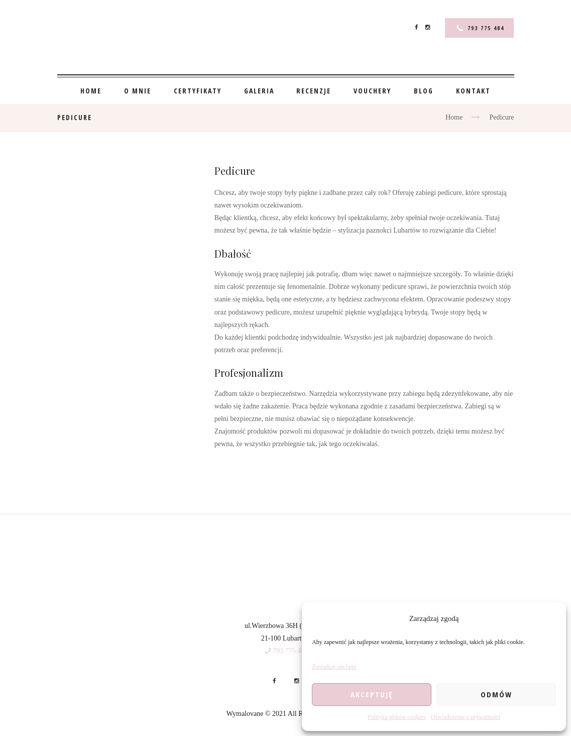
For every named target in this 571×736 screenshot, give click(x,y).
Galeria (259, 90)
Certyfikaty (197, 90)
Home (90, 90)
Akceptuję (372, 694)
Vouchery (372, 90)
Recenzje (313, 90)
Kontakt (473, 90)
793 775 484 (486, 28)
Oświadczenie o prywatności (465, 716)
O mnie (137, 90)
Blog (423, 90)
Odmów (496, 694)
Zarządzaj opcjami (334, 666)
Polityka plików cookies (397, 716)
